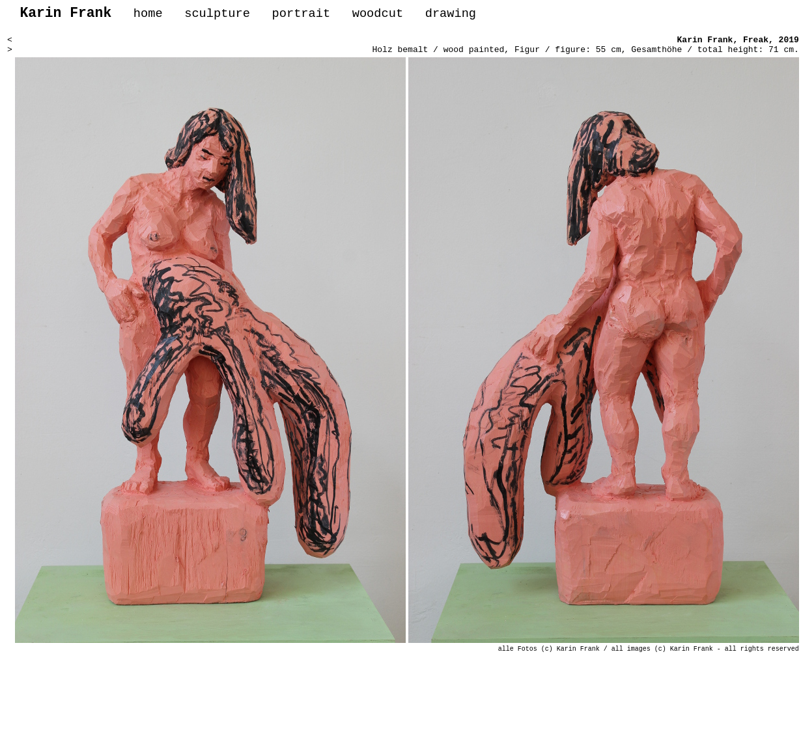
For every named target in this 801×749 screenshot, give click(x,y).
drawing (450, 15)
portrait (301, 15)
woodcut (377, 15)
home (148, 15)
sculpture (217, 15)
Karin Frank (705, 44)
